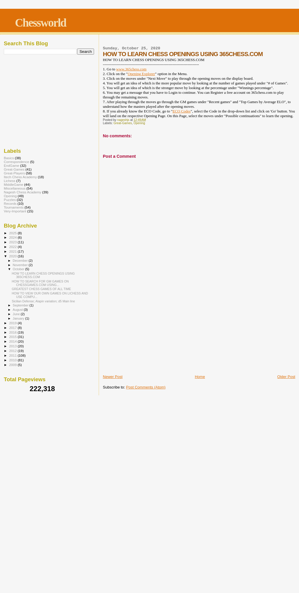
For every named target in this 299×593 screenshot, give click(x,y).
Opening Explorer (141, 74)
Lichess (9, 181)
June (17, 314)
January (19, 318)
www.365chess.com (131, 69)
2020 (13, 256)
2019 (13, 323)
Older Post (286, 376)
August (18, 309)
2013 (13, 346)
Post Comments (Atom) (146, 387)
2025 (13, 233)
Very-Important (15, 211)
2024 (13, 237)
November (21, 265)
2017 (13, 328)
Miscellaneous (14, 188)
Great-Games (123, 123)
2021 (13, 251)
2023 (13, 242)
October (19, 269)
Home (200, 376)
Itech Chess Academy (20, 177)
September (21, 305)
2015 (13, 337)
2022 (13, 247)
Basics (9, 158)
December (21, 260)
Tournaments (14, 207)
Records (10, 203)
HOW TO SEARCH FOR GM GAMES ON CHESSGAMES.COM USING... (40, 283)
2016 (13, 332)
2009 (13, 365)
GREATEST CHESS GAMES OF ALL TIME (41, 289)
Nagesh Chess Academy (22, 192)
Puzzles (10, 200)
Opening (139, 123)
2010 (13, 360)
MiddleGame (13, 184)
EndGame (11, 165)
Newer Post (112, 376)
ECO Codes (182, 111)
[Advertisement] (199, 330)
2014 (13, 341)
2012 (13, 351)
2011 (13, 355)
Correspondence (16, 162)
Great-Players (14, 173)
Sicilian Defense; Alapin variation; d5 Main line (43, 301)
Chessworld (40, 22)
